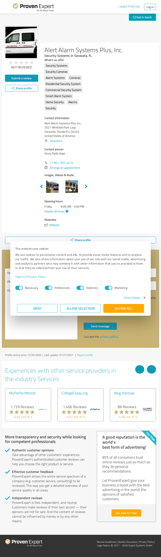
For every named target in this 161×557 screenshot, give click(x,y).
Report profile (85, 355)
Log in (150, 7)
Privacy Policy (38, 277)
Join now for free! (126, 513)
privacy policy (109, 336)
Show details (130, 298)
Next (86, 186)
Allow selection (80, 308)
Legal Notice (103, 545)
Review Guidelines (106, 542)
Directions (56, 141)
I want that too (129, 6)
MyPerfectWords (22, 392)
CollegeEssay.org (74, 392)
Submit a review (21, 78)
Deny (37, 308)
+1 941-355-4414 (61, 163)
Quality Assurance (127, 542)
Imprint (22, 277)
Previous (41, 186)
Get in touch (142, 17)
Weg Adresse (124, 392)
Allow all (123, 308)
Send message (100, 326)
